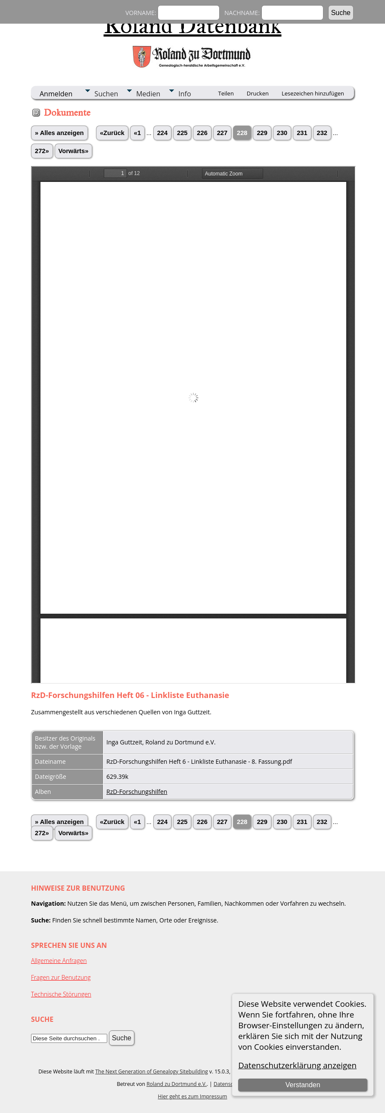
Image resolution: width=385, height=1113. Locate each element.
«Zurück (112, 132)
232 (322, 132)
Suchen (106, 93)
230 (282, 132)
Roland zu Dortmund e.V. (176, 1084)
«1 (137, 132)
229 (262, 132)
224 (162, 132)
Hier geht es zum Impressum (192, 1096)
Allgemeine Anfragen (59, 960)
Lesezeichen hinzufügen (313, 93)
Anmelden (56, 93)
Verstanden (303, 1084)
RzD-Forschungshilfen (136, 791)
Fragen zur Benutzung (61, 977)
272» (42, 151)
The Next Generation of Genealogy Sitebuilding (151, 1071)
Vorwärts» (74, 151)
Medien (148, 93)
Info (184, 93)
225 (182, 132)
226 (202, 132)
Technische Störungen (61, 994)
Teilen (226, 93)
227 (222, 132)
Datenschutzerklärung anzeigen (297, 1065)
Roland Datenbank (193, 25)
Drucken (258, 93)
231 (302, 132)
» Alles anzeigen (59, 132)
